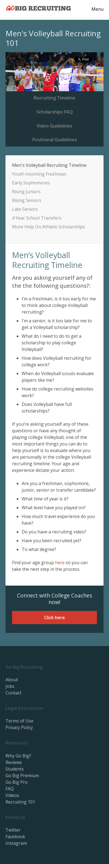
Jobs (10, 686)
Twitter (13, 830)
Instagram (16, 843)
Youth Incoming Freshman (39, 174)
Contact (13, 693)
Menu (97, 9)
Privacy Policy (19, 727)
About (11, 680)
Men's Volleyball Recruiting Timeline (49, 165)
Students (14, 769)
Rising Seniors (26, 200)
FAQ (9, 789)
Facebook (15, 836)
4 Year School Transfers (36, 218)
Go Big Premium (22, 775)
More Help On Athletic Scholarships (48, 227)
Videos (12, 795)
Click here (54, 617)
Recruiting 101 (20, 802)
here (60, 563)
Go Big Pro (16, 782)
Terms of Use (19, 721)
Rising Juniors (26, 192)
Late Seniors (25, 209)
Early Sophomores (31, 183)
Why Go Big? (18, 756)
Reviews (13, 762)
